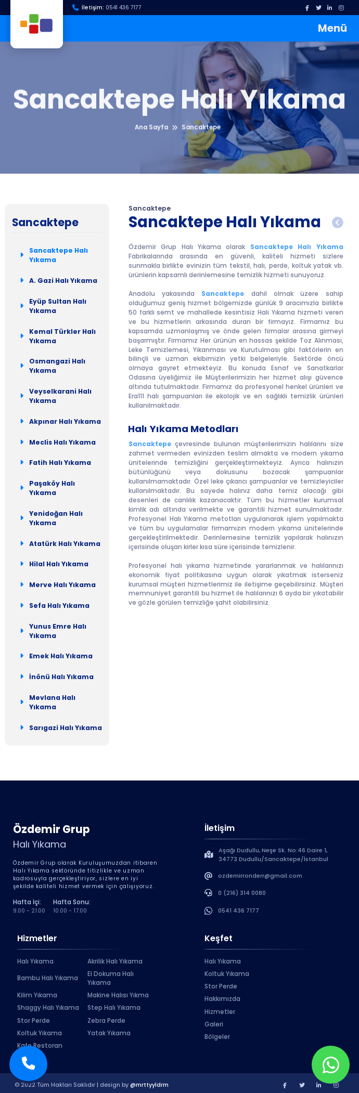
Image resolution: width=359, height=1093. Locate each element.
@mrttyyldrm (149, 1085)
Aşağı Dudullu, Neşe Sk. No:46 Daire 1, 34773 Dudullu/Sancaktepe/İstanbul (273, 855)
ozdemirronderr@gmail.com (260, 876)
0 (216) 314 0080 (242, 893)
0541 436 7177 (124, 7)
